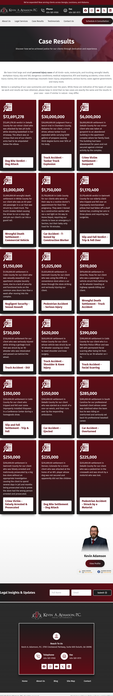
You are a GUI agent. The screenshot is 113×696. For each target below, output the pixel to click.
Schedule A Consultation (97, 21)
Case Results (38, 21)
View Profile (95, 563)
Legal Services (21, 21)
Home (24, 681)
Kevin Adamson (95, 556)
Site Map (71, 681)
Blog (56, 681)
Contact (87, 681)
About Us (6, 21)
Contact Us (69, 21)
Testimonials (54, 21)
